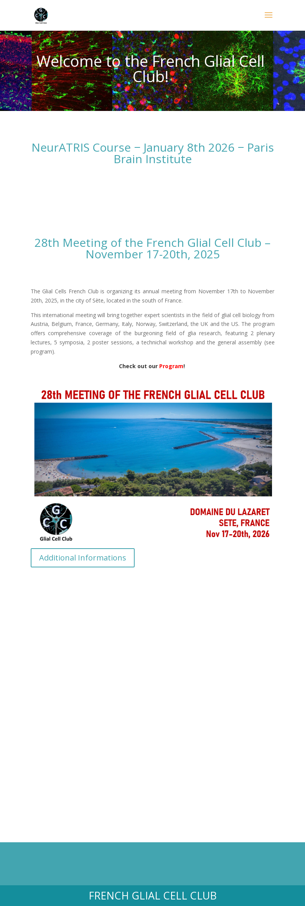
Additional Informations (82, 557)
